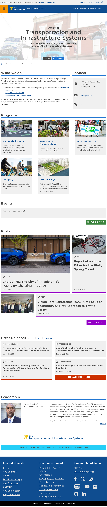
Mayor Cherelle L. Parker (36, 8)
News (99, 8)
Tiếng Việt (48, 338)
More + (103, 424)
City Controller (10, 483)
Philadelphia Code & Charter (49, 469)
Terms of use (36, 504)
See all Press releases (80, 377)
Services (75, 8)
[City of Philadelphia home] (18, 9)
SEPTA (77, 468)
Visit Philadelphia (83, 471)
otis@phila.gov (86, 95)
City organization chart (51, 496)
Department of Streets (14, 93)
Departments (92, 8)
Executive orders (47, 482)
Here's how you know (48, 2)
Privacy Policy (60, 504)
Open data (44, 492)
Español (91, 2)
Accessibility (70, 504)
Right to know (48, 504)
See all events (95, 222)
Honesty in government (51, 485)
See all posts (96, 322)
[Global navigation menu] (4, 9)
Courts (6, 475)
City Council (9, 471)
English (83, 2)
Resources (57, 58)
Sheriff (6, 486)
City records (45, 474)
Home (47, 58)
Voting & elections (48, 489)
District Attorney (11, 479)
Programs (83, 8)
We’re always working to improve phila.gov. (53, 447)
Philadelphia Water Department (18, 95)
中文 (97, 2)
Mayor (6, 468)
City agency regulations (51, 478)
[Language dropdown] (104, 2)
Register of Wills (11, 494)
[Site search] (104, 8)
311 (82, 104)
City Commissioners (13, 490)
